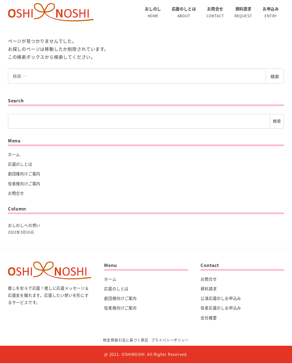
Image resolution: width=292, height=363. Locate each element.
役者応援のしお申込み (221, 308)
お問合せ (16, 193)
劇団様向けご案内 (24, 173)
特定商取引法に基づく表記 (125, 339)
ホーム (14, 154)
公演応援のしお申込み (221, 298)
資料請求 (209, 288)
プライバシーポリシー (170, 339)
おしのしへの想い (24, 225)
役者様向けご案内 (24, 183)
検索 (274, 76)
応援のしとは (20, 164)
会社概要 (209, 317)
